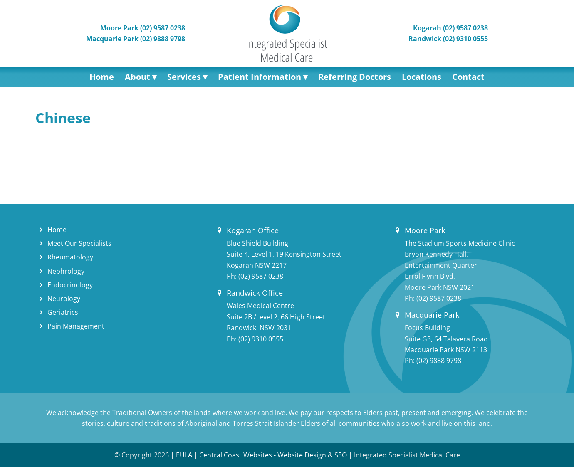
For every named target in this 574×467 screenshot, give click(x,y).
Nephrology (65, 271)
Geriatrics (62, 312)
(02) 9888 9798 (438, 360)
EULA (184, 455)
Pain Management (75, 326)
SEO (340, 455)
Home (57, 229)
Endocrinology (70, 284)
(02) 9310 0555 (260, 338)
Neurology (63, 298)
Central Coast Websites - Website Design (262, 455)
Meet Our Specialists (79, 243)
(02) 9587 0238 (260, 276)
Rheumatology (70, 257)
